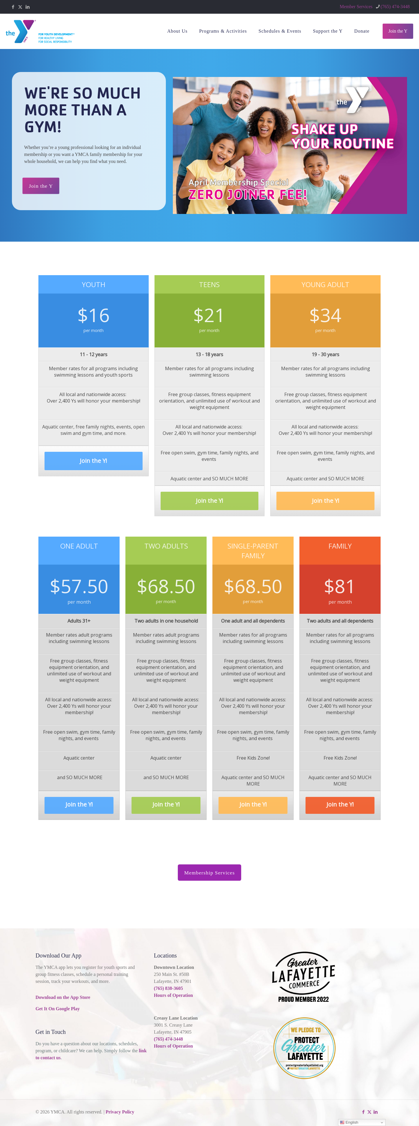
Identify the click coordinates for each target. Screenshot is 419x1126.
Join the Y (397, 31)
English (349, 1122)
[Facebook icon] (13, 7)
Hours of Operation (173, 995)
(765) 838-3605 (168, 988)
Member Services (356, 6)
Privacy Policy (120, 1111)
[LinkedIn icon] (27, 7)
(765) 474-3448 (168, 1039)
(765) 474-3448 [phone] (395, 6)
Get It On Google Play (57, 1008)
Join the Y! (93, 465)
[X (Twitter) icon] (20, 7)
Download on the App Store (62, 997)
